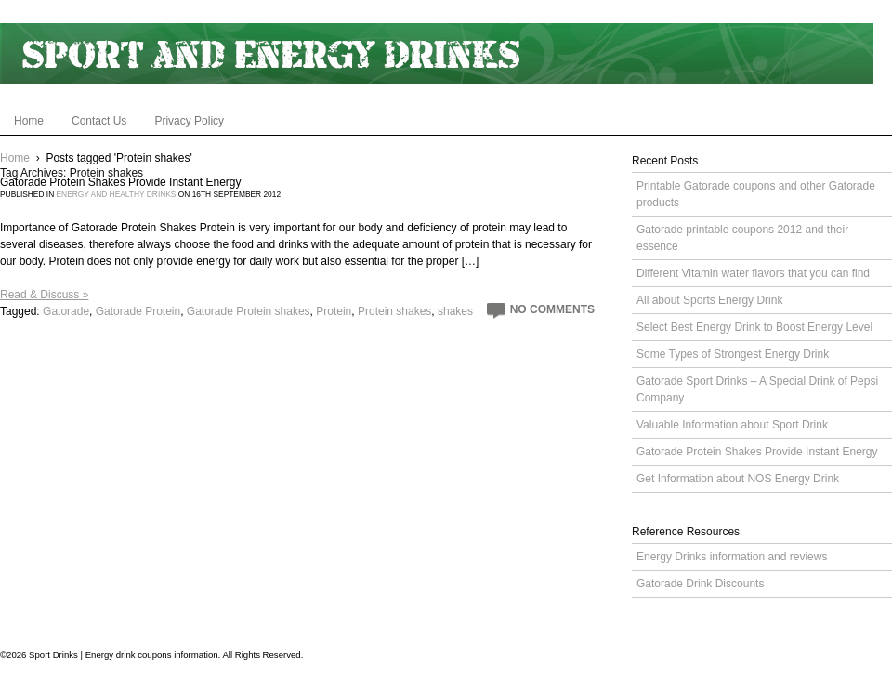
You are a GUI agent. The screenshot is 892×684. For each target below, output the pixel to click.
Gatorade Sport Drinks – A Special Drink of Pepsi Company (757, 389)
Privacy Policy (189, 120)
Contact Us (99, 120)
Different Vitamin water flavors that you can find (753, 273)
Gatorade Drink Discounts (700, 583)
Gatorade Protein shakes (248, 311)
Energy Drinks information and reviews (731, 556)
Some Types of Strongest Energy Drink (732, 354)
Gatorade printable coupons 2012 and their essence (742, 238)
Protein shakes (394, 311)
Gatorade (66, 311)
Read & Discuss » (44, 294)
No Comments (552, 309)
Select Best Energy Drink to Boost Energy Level (754, 327)
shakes (455, 311)
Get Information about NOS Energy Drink (737, 478)
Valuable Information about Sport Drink (732, 424)
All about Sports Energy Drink (709, 300)
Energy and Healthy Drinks (117, 194)
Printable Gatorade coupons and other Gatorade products (755, 194)
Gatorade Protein (138, 311)
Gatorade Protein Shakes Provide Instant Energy (120, 182)
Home (29, 120)
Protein (333, 311)
